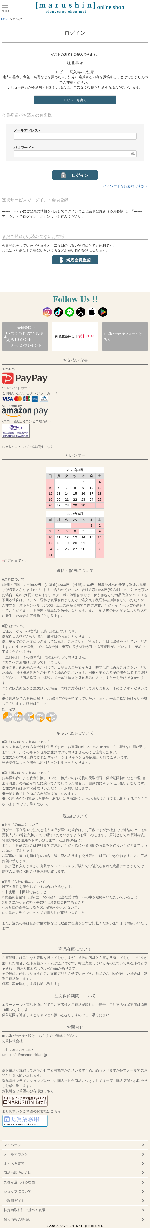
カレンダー (75, 455)
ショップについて (17, 1191)
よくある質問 (14, 1163)
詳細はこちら (36, 703)
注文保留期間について (75, 996)
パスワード (24, 148)
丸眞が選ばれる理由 (19, 1182)
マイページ (12, 1145)
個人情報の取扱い (17, 1219)
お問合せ (75, 1027)
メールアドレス (28, 130)
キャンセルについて (75, 733)
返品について (75, 816)
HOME (5, 19)
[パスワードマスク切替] (133, 154)
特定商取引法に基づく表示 (24, 1210)
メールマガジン (16, 1154)
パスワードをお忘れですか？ (125, 186)
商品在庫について (75, 949)
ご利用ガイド (14, 1201)
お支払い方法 (75, 360)
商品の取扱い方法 (17, 1173)
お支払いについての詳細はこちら (28, 447)
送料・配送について (75, 570)
